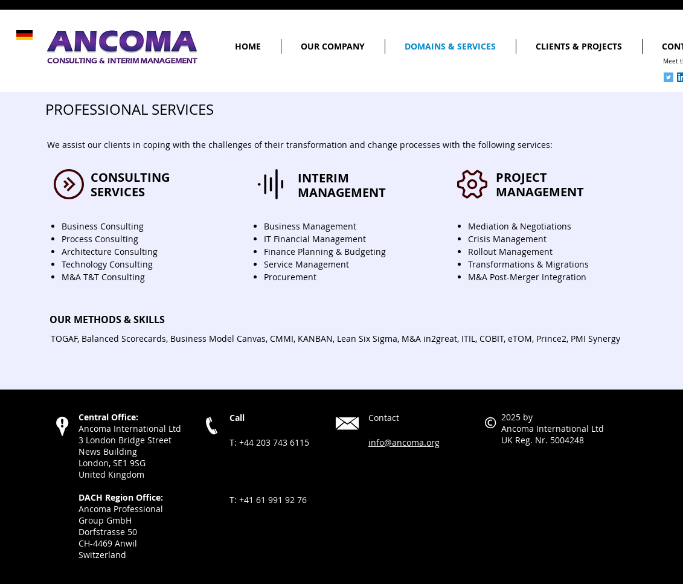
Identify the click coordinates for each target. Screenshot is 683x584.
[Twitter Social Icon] (668, 77)
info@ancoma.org (404, 442)
